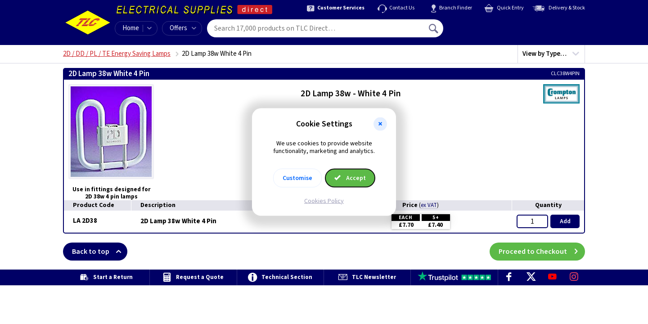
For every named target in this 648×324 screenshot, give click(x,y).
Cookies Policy (324, 200)
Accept (350, 177)
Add (565, 221)
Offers (183, 28)
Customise (297, 177)
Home (130, 28)
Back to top (99, 252)
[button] (380, 124)
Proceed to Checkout (542, 252)
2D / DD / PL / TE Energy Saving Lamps (117, 53)
